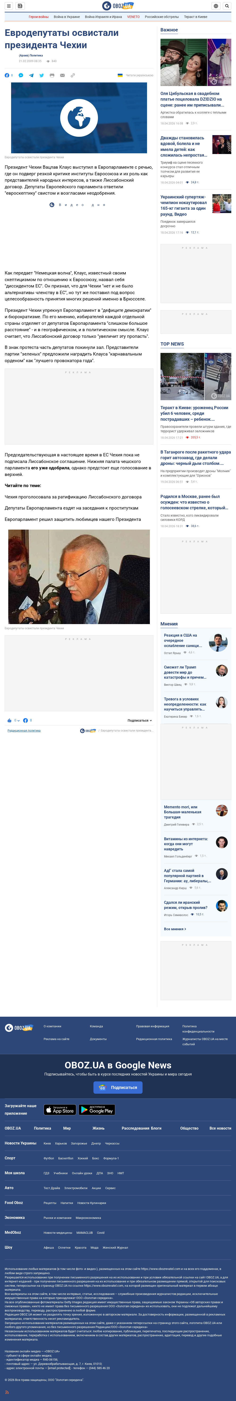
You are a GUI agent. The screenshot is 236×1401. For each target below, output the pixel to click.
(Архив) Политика (31, 55)
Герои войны (39, 17)
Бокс (95, 1158)
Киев (47, 1143)
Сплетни (64, 1247)
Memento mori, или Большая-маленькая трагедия (182, 812)
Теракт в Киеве (195, 17)
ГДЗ (46, 1173)
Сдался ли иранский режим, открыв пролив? (185, 905)
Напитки (67, 1203)
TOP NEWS (172, 344)
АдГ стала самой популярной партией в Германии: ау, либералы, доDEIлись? (186, 875)
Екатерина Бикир (175, 716)
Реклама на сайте (56, 1039)
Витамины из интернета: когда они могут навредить (186, 844)
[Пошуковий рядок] (227, 5)
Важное (169, 30)
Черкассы (112, 1143)
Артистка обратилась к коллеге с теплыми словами (193, 115)
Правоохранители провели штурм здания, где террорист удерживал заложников (195, 429)
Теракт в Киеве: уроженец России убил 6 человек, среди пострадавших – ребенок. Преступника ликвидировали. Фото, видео (194, 413)
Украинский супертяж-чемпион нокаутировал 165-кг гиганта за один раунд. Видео (183, 205)
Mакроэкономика (88, 1218)
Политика (42, 1128)
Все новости (220, 1128)
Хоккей (83, 1158)
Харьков (61, 1143)
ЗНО (110, 1173)
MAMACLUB (84, 1232)
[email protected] (59, 1368)
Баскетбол (65, 1158)
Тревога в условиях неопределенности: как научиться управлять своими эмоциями (185, 704)
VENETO (133, 17)
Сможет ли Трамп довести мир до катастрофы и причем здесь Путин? (184, 672)
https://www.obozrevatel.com (160, 1269)
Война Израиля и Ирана (103, 17)
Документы (98, 1039)
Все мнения (173, 929)
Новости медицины (58, 1232)
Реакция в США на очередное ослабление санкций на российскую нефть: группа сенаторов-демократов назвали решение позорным (184, 640)
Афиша (49, 1247)
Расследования (135, 1128)
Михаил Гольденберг (178, 856)
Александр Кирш (175, 888)
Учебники (61, 1173)
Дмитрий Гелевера (176, 824)
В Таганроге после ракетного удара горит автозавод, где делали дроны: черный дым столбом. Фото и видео (195, 458)
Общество (189, 1128)
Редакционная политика (24, 730)
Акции (96, 1188)
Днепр (96, 1143)
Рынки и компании (58, 1218)
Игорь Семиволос (176, 915)
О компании (52, 1026)
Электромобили (76, 1188)
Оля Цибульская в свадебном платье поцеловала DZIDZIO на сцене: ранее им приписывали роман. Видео (191, 99)
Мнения (169, 624)
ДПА (100, 1173)
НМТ (121, 1173)
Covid (100, 1232)
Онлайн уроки (82, 1173)
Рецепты (50, 1203)
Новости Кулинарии (91, 1203)
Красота (80, 1247)
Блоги (156, 1128)
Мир (67, 1128)
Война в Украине (67, 17)
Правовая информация (152, 1026)
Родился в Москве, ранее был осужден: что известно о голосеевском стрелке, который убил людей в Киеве (192, 502)
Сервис (110, 1188)
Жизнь (99, 1128)
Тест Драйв (52, 1188)
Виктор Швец (172, 684)
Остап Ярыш (172, 653)
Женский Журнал (115, 1247)
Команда (96, 1026)
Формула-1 (111, 1158)
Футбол (49, 1158)
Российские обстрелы (162, 17)
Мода (94, 1247)
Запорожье (79, 1143)
